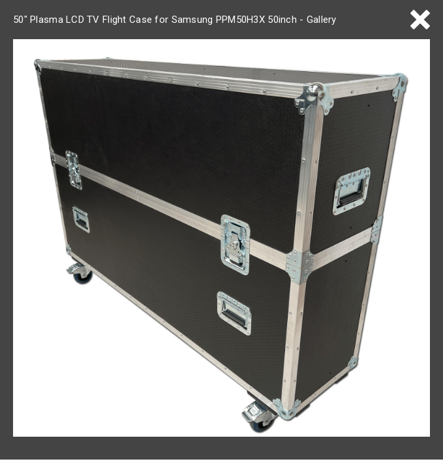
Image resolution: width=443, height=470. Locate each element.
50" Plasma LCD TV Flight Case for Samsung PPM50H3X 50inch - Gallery (175, 19)
